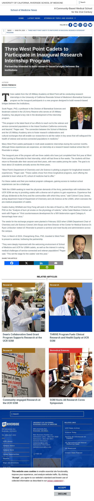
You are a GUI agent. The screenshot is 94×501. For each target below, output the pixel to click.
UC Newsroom (70, 448)
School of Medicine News (39, 9)
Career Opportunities (11, 454)
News (9, 30)
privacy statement (55, 481)
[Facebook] (11, 263)
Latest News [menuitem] (34, 18)
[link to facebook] (70, 25)
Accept (62, 488)
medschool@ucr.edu (40, 443)
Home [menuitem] (21, 18)
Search (83, 2)
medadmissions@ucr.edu (42, 447)
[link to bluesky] (90, 25)
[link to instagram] (80, 25)
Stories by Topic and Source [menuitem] (58, 18)
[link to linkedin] (85, 25)
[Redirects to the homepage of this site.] (4, 31)
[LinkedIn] (41, 263)
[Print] (47, 267)
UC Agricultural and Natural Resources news (76, 443)
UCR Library (7, 441)
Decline (62, 494)
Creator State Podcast (73, 453)
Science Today (70, 432)
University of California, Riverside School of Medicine (32, 3)
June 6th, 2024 (20, 30)
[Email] (55, 263)
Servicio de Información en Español (75, 437)
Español (6, 458)
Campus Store (8, 450)
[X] (26, 263)
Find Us (47, 460)
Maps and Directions (11, 463)
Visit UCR (7, 467)
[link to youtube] (75, 25)
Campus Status (9, 445)
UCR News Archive (72, 428)
